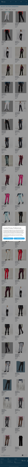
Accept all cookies (19, 238)
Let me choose (8, 238)
